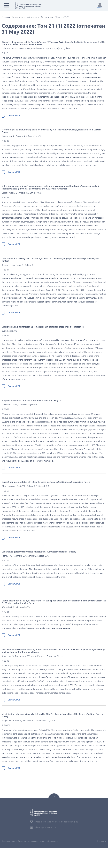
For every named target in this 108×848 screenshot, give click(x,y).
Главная (6, 17)
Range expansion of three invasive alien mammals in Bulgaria (32, 400)
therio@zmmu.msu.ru (45, 827)
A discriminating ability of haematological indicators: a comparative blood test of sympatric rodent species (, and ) (50, 187)
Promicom (101, 841)
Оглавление (47, 17)
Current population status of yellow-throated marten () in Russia (46, 482)
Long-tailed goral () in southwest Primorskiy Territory (39, 552)
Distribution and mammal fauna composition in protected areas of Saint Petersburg (43, 327)
